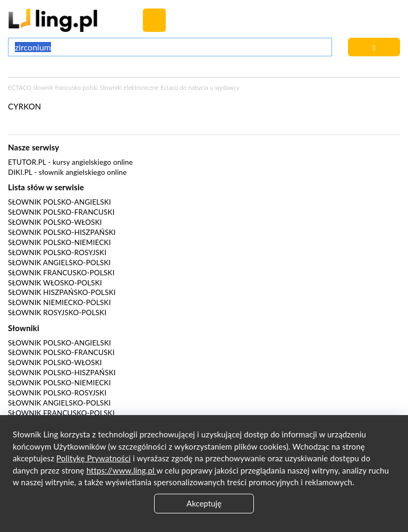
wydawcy (227, 87)
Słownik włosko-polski (55, 282)
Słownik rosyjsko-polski (57, 312)
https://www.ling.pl (122, 470)
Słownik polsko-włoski (55, 222)
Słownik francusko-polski (61, 272)
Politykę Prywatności (93, 458)
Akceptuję (204, 503)
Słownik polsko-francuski (61, 212)
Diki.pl (20, 172)
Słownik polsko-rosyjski (57, 252)
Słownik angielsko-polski (59, 262)
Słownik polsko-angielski (59, 202)
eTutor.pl (27, 162)
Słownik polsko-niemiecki (59, 242)
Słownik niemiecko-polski (59, 302)
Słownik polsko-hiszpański (62, 232)
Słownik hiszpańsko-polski (62, 292)
